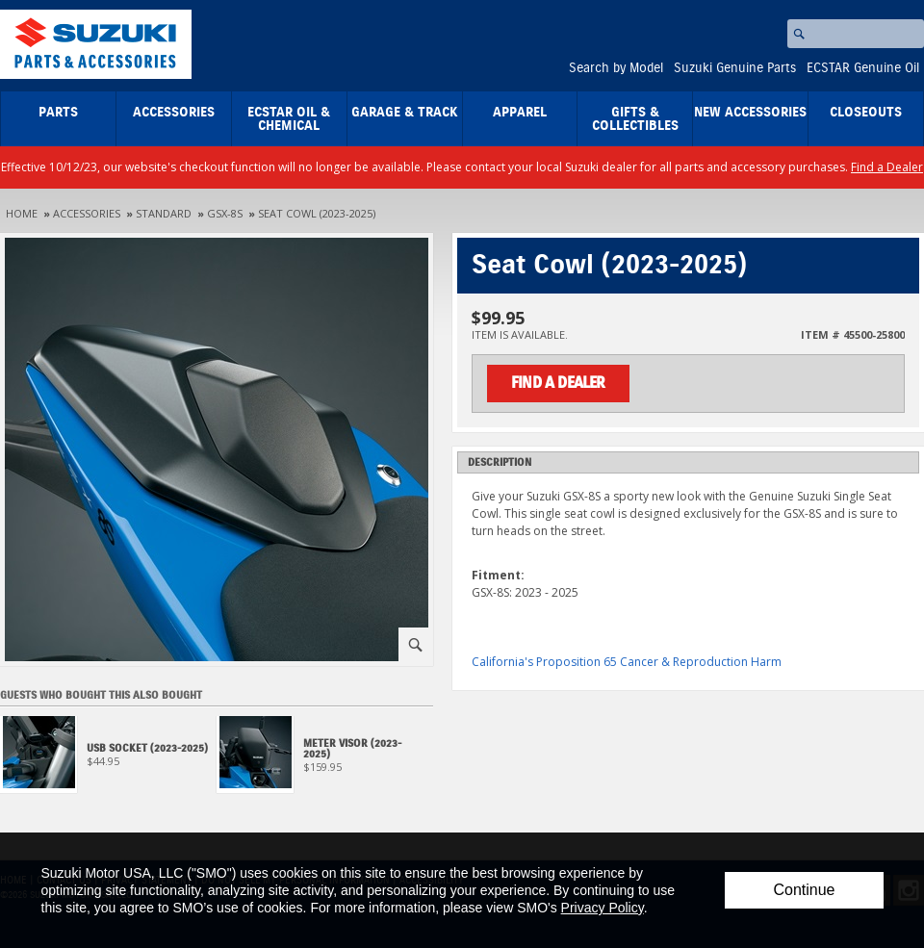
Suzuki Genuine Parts (735, 68)
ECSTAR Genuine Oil (863, 68)
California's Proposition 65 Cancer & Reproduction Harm (627, 661)
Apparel (520, 112)
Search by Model (616, 68)
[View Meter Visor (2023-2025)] (325, 759)
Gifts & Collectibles (635, 119)
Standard (164, 213)
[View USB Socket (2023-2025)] (108, 759)
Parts (58, 112)
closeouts (866, 112)
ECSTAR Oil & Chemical (288, 119)
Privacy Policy (602, 907)
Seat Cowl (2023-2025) (316, 213)
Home (22, 213)
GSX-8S (225, 213)
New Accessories (750, 112)
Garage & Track (404, 112)
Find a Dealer (887, 167)
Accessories (174, 112)
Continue (803, 890)
